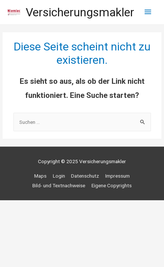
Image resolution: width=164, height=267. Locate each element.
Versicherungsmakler (80, 12)
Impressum (117, 176)
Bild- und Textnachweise (58, 185)
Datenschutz (85, 176)
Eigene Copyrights (111, 185)
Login (59, 176)
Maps (40, 176)
